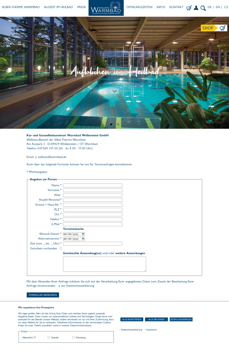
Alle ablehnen (156, 319)
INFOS (161, 7)
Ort (58, 214)
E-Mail (57, 224)
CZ (226, 7)
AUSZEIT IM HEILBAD (58, 7)
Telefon (56, 219)
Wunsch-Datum (50, 234)
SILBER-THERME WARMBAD (21, 7)
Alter (57, 195)
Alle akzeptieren (131, 319)
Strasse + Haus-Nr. (48, 204)
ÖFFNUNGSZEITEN (139, 7)
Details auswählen (181, 319)
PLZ (58, 209)
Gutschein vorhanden (43, 248)
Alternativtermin (50, 238)
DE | (210, 7)
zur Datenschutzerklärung (77, 286)
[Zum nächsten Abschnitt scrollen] (114, 79)
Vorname (55, 190)
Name (57, 185)
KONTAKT (176, 7)
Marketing (81, 337)
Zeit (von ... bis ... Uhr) (46, 243)
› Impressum (150, 329)
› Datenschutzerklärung (131, 329)
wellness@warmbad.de (52, 157)
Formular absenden (43, 295)
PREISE (81, 7)
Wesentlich (27, 337)
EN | (219, 7)
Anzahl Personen (50, 200)
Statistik (55, 337)
